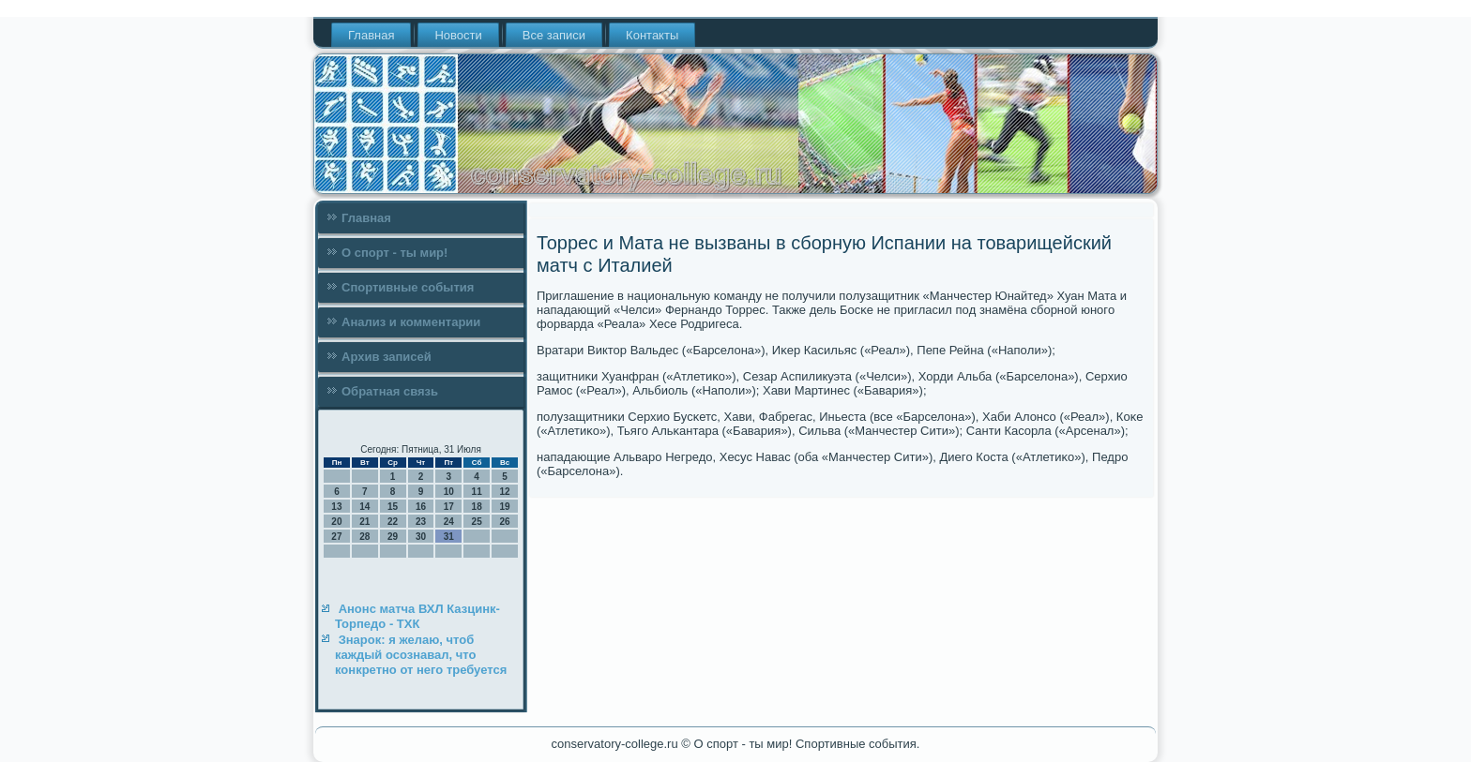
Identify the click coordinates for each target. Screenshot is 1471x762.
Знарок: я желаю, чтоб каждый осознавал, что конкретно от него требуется (421, 655)
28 (364, 536)
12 (504, 491)
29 (392, 536)
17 (449, 506)
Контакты (652, 35)
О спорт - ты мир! (394, 253)
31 (449, 536)
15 (392, 506)
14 (364, 506)
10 (449, 491)
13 (336, 506)
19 (504, 506)
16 (421, 506)
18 (477, 506)
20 (336, 521)
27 (336, 536)
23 (421, 521)
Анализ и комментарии (410, 322)
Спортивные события (407, 287)
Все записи (554, 35)
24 (449, 521)
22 (392, 521)
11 (477, 491)
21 (364, 521)
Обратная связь (389, 391)
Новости (457, 35)
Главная (371, 35)
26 (504, 521)
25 (477, 521)
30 (421, 536)
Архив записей (386, 357)
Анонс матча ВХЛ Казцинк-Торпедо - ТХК (417, 616)
